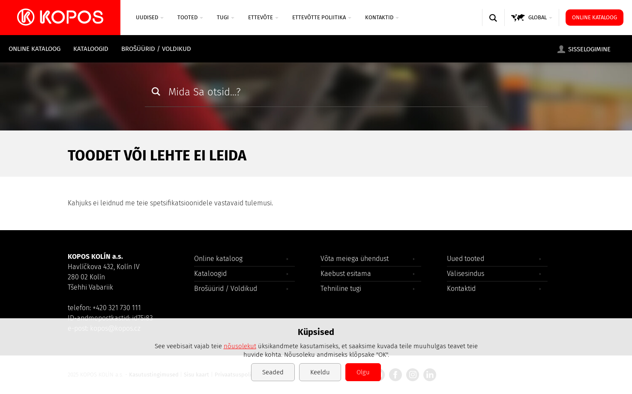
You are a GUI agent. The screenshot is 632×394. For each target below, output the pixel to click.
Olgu (363, 372)
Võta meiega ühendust (354, 259)
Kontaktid (382, 17)
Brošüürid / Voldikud (156, 49)
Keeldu (320, 372)
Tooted (190, 17)
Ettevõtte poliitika (321, 17)
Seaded (273, 372)
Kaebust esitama (345, 274)
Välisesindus (465, 274)
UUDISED (150, 17)
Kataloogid (90, 49)
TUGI (225, 17)
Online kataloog (594, 17)
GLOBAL (540, 17)
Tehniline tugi (340, 288)
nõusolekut (240, 346)
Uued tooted (465, 259)
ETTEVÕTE (263, 17)
